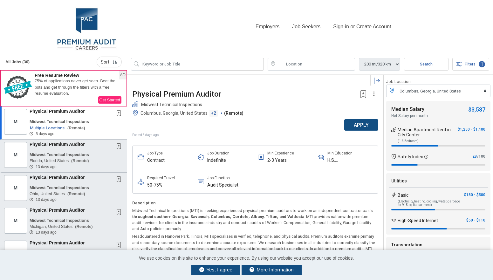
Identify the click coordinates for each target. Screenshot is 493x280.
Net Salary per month (409, 115)
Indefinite (216, 159)
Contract (156, 159)
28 (474, 156)
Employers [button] (268, 26)
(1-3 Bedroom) (408, 140)
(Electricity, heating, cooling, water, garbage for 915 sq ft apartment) (429, 202)
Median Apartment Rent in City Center (424, 131)
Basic (403, 194)
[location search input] (316, 63)
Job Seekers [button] (306, 26)
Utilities (399, 180)
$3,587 (476, 109)
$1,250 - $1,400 (471, 128)
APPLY (361, 124)
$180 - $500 (474, 194)
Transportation (406, 244)
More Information (272, 269)
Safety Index (410, 156)
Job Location (398, 81)
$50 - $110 (475, 219)
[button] (63, 88)
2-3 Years (277, 159)
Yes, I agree (215, 269)
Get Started (109, 99)
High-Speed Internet (418, 219)
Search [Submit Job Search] (426, 63)
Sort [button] (109, 61)
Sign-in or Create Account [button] (362, 26)
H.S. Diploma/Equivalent (347, 159)
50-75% (154, 184)
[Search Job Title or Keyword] (202, 63)
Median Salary (407, 109)
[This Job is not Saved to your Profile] (120, 113)
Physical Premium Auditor (57, 110)
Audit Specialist (222, 184)
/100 (481, 156)
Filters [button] (470, 63)
